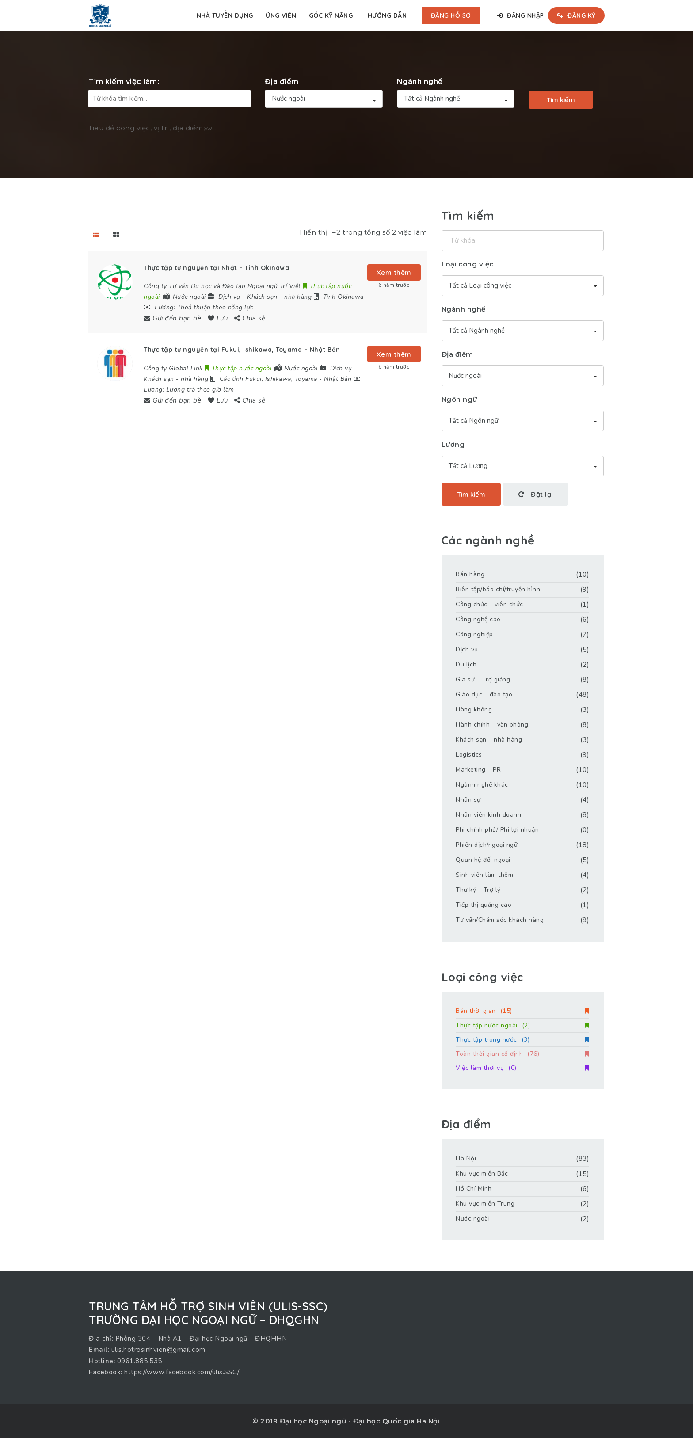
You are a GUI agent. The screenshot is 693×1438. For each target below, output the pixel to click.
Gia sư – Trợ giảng (483, 679)
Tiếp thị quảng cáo (483, 905)
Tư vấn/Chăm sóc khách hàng (500, 920)
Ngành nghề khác (482, 784)
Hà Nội (466, 1158)
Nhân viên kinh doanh (488, 814)
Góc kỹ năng (331, 15)
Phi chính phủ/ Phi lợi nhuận (497, 830)
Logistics (469, 754)
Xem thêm (394, 272)
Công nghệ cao (478, 619)
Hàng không (474, 709)
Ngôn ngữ (459, 399)
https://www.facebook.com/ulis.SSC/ (181, 1372)
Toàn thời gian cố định (522, 1054)
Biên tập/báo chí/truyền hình (498, 589)
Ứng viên (281, 15)
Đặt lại (535, 494)
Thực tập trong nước (522, 1039)
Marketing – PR (478, 769)
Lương (453, 444)
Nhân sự (468, 799)
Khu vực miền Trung (485, 1203)
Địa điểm (282, 81)
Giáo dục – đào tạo (484, 694)
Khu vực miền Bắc (482, 1173)
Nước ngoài (473, 1218)
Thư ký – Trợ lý (478, 890)
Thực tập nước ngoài (522, 1025)
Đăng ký (576, 15)
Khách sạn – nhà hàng (489, 739)
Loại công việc (468, 264)
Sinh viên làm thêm (484, 875)
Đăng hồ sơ (451, 15)
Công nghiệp (474, 634)
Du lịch (466, 664)
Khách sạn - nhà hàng (279, 297)
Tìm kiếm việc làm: (123, 81)
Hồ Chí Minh (474, 1188)
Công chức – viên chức (489, 604)
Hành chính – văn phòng (492, 724)
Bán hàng (470, 574)
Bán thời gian (522, 1011)
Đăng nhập (520, 15)
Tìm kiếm (561, 99)
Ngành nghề (420, 81)
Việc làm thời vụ (522, 1068)
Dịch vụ (229, 297)
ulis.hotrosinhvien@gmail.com (158, 1349)
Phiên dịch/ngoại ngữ (487, 845)
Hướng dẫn (387, 15)
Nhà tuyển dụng (225, 15)
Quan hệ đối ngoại (483, 860)
